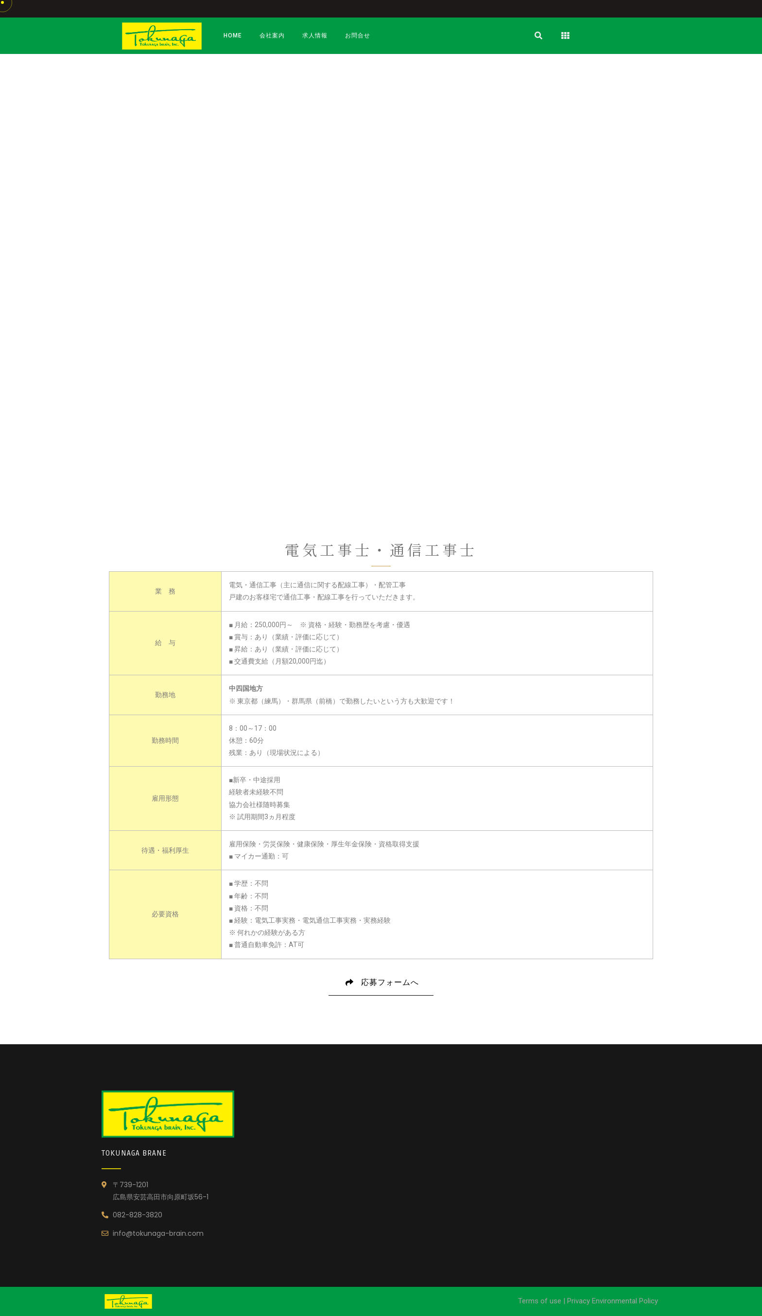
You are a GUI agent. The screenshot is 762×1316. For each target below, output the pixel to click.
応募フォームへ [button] (381, 987)
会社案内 (272, 35)
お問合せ (357, 35)
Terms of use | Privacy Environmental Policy (588, 1301)
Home (233, 35)
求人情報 (315, 35)
